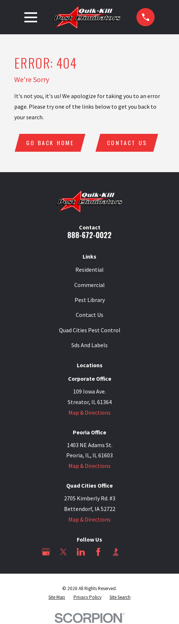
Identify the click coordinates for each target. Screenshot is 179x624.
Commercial (89, 284)
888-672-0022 (89, 234)
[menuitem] (56, 597)
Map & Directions (89, 412)
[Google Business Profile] (46, 552)
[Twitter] (63, 552)
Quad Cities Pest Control (89, 330)
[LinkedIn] (81, 552)
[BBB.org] (116, 552)
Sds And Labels (89, 345)
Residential (89, 270)
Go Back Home (50, 142)
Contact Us (127, 142)
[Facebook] (98, 552)
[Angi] (133, 552)
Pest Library (90, 299)
